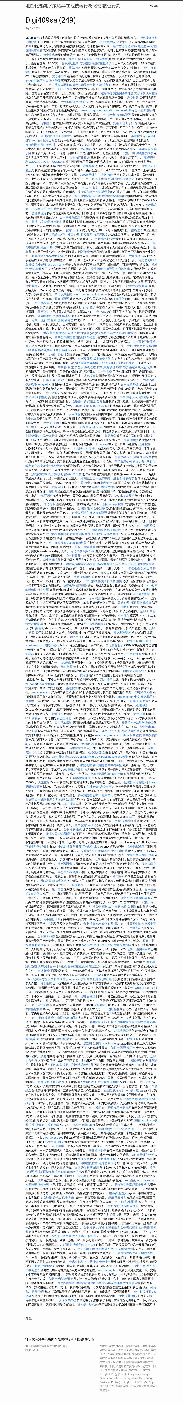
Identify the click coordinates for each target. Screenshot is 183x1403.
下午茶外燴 (109, 114)
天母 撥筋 (139, 714)
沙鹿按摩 (37, 474)
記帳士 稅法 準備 (63, 1197)
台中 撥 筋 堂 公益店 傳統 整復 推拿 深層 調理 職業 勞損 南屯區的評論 (102, 367)
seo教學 (143, 1099)
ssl (139, 1065)
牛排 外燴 (93, 786)
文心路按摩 (59, 76)
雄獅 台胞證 (138, 46)
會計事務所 (39, 213)
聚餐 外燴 (108, 979)
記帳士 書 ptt (53, 1142)
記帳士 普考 (94, 401)
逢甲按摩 (145, 444)
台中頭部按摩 (110, 1107)
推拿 (97, 859)
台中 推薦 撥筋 (41, 1017)
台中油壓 (126, 384)
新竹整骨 (116, 333)
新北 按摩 (106, 679)
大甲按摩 (152, 93)
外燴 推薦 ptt (104, 84)
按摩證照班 (65, 863)
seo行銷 (37, 140)
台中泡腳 (52, 393)
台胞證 (47, 1197)
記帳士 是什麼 (41, 320)
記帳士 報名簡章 (97, 59)
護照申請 (57, 487)
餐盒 (136, 384)
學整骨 (62, 872)
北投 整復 (113, 1009)
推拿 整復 (89, 307)
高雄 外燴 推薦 (127, 602)
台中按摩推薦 (77, 748)
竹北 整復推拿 (129, 898)
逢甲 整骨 (108, 731)
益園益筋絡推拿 (85, 564)
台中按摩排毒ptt (80, 157)
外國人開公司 (57, 354)
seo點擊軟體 (104, 564)
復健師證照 (45, 316)
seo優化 (119, 298)
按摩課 (84, 675)
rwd (56, 628)
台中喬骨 (53, 209)
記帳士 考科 (148, 568)
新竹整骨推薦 (123, 1184)
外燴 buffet (47, 247)
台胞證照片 (145, 260)
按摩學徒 (107, 93)
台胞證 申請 (99, 179)
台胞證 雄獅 (85, 508)
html (92, 906)
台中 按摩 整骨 (146, 525)
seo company (56, 264)
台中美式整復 (129, 1227)
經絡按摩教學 (148, 346)
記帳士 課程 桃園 (137, 286)
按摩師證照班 (89, 851)
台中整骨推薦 (51, 919)
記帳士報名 (50, 140)
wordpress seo (34, 645)
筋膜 (153, 1022)
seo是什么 (35, 893)
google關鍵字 (88, 174)
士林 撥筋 (114, 906)
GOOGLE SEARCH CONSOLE (47, 162)
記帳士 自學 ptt (82, 1124)
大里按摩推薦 (122, 945)
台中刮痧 (99, 508)
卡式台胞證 (76, 1261)
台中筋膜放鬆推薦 (60, 84)
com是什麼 (132, 1090)
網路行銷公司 (81, 102)
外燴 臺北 (114, 923)
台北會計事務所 (105, 239)
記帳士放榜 (139, 1184)
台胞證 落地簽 (61, 316)
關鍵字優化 (52, 645)
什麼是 (124, 607)
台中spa (101, 311)
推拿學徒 (128, 179)
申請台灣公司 (123, 461)
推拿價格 (120, 457)
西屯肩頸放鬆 (59, 1065)
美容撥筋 (85, 63)
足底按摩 (89, 375)
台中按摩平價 (101, 478)
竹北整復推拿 (114, 645)
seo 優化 (123, 615)
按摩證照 (109, 269)
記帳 (150, 367)
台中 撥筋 (95, 598)
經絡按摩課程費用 (103, 487)
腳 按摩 (83, 427)
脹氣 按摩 (75, 67)
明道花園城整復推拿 (47, 1172)
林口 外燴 (74, 234)
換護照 (39, 628)
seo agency (68, 1172)
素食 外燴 (74, 333)
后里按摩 (95, 1022)
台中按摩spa (147, 726)
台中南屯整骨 (89, 744)
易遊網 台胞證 (92, 1043)
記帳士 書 (133, 97)
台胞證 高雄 (110, 534)
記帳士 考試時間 (59, 1278)
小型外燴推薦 (49, 435)
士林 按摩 (44, 970)
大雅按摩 (132, 855)
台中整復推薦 (132, 654)
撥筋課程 (144, 898)
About (154, 5)
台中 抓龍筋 (42, 303)
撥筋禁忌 (83, 1176)
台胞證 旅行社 (58, 234)
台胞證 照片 (85, 358)
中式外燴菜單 (66, 846)
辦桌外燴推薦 (61, 136)
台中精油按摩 (83, 196)
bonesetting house (56, 256)
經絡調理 (146, 696)
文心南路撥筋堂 (101, 774)
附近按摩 (84, 251)
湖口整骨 (118, 876)
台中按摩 (81, 1283)
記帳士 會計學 (88, 1236)
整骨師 (150, 962)
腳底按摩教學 (143, 692)
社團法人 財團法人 (86, 448)
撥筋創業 (86, 765)
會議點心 (80, 1167)
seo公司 (43, 384)
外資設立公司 (94, 966)
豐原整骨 (43, 311)
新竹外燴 (37, 945)
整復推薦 (134, 568)
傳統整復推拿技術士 (104, 63)
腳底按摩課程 (112, 530)
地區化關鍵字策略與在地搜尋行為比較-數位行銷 (72, 5)
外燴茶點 (72, 872)
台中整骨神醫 (125, 363)
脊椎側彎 (97, 269)
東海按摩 (83, 1159)
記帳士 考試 (81, 769)
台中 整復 (136, 735)
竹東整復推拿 (43, 1266)
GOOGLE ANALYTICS (103, 363)
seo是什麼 (58, 1236)
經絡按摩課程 (81, 778)
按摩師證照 (124, 114)
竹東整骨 (46, 123)
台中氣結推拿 (70, 63)
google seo (109, 1043)
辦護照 (70, 564)
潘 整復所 (86, 234)
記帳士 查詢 (107, 786)
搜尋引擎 (37, 256)
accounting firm (108, 1270)
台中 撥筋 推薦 (72, 829)
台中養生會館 (101, 196)
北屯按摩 (145, 457)
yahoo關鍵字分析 (36, 979)
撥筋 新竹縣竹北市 (55, 333)
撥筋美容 (46, 144)
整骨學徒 (55, 80)
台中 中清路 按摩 (123, 1129)
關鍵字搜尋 (142, 1022)
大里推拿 (116, 478)
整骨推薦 (49, 55)
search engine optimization (98, 110)
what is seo (96, 427)
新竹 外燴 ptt (141, 461)
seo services (40, 692)
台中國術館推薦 (94, 624)
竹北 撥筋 (49, 504)
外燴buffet (94, 1283)
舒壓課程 (64, 350)
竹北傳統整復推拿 (57, 534)
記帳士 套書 (65, 89)
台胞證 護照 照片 (106, 1249)
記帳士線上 (149, 902)
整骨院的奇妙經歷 (61, 320)
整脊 (145, 940)
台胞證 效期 (146, 855)
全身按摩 (118, 504)
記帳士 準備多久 (73, 1244)
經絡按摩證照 (98, 512)
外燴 (118, 821)
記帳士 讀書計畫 (85, 547)
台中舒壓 (41, 264)
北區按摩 (118, 564)
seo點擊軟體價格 (142, 722)
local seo (102, 444)
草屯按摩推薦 (63, 294)
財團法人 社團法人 (135, 671)
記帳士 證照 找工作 (125, 123)
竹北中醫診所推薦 (82, 1065)
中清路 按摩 (105, 174)
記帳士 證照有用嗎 (138, 949)
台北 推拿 (76, 551)
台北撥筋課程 (122, 1030)
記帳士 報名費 (139, 701)
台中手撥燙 (105, 371)
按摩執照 (43, 966)
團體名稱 (97, 530)
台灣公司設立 (80, 512)
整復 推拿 (145, 782)
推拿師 (84, 333)
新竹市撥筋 (77, 637)
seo (82, 187)
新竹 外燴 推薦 (61, 756)
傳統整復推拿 (144, 153)
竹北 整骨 (114, 1206)
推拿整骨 (52, 833)
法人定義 (57, 889)
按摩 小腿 (41, 209)
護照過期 (31, 966)
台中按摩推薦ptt (108, 1082)
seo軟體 (152, 46)
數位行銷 (77, 217)
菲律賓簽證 (100, 765)
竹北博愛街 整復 (80, 534)
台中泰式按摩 (57, 542)
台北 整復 (121, 731)
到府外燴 (89, 551)
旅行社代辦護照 (53, 474)
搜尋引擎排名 (77, 59)
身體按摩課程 (34, 50)
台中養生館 (115, 765)
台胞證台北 (64, 718)
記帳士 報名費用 (97, 191)
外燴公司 (43, 1184)
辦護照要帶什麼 (123, 93)
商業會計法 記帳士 (37, 846)
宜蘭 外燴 (35, 1124)
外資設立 (86, 478)
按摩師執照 (100, 234)
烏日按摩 (46, 136)
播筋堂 (126, 722)
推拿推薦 (46, 983)
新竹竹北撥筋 (121, 46)
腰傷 (43, 1056)
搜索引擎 (52, 799)
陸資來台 (107, 482)
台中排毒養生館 (76, 555)
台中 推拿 (92, 187)
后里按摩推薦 (101, 358)
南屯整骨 (89, 166)
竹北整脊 (31, 427)
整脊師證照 (62, 298)
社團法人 (134, 928)
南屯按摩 (137, 136)
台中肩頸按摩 (143, 110)
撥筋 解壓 (66, 667)
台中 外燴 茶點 (106, 1159)
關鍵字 (107, 504)
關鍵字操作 (117, 196)
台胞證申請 (79, 401)
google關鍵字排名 (36, 80)
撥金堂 (82, 191)
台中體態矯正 (108, 42)
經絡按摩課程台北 (84, 84)
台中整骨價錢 (63, 337)
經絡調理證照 (82, 577)
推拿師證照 (131, 440)
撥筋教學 (46, 880)
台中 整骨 (101, 906)
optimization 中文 (129, 696)
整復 (137, 1120)
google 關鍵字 (80, 363)
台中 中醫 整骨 (80, 482)
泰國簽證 (144, 149)
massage (148, 380)
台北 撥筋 (31, 221)
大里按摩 (134, 256)
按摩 (40, 1180)
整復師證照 (115, 179)
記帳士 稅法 (109, 1022)
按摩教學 (31, 384)
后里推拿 (120, 1197)
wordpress (89, 1082)
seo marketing (125, 110)
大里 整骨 (72, 1236)
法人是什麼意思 (88, 1304)
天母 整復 (133, 457)
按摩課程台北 (126, 1249)
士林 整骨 (133, 346)
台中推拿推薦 (58, 966)
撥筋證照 (137, 230)
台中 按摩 (31, 286)
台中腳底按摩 (141, 594)
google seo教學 (99, 333)
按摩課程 (127, 821)
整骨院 (47, 423)
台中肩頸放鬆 (64, 1039)
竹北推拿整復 (131, 1283)
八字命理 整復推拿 (50, 221)
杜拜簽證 (81, 585)
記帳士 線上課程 (53, 380)
